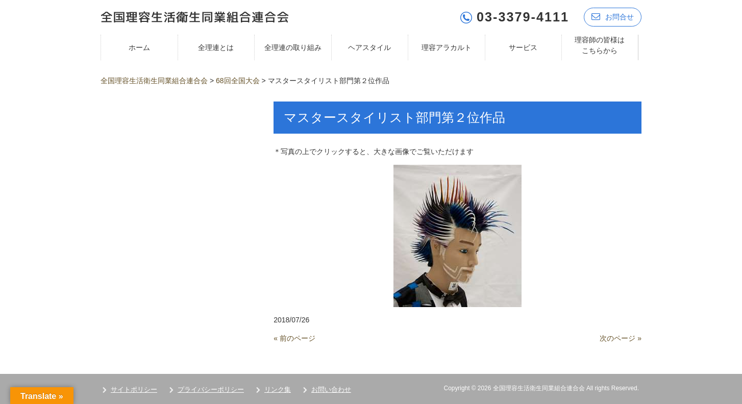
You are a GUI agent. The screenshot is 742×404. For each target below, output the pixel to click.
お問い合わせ (331, 389)
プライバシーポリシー (211, 389)
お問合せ (612, 16)
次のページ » (620, 338)
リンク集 (277, 389)
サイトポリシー (134, 389)
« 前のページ (294, 338)
